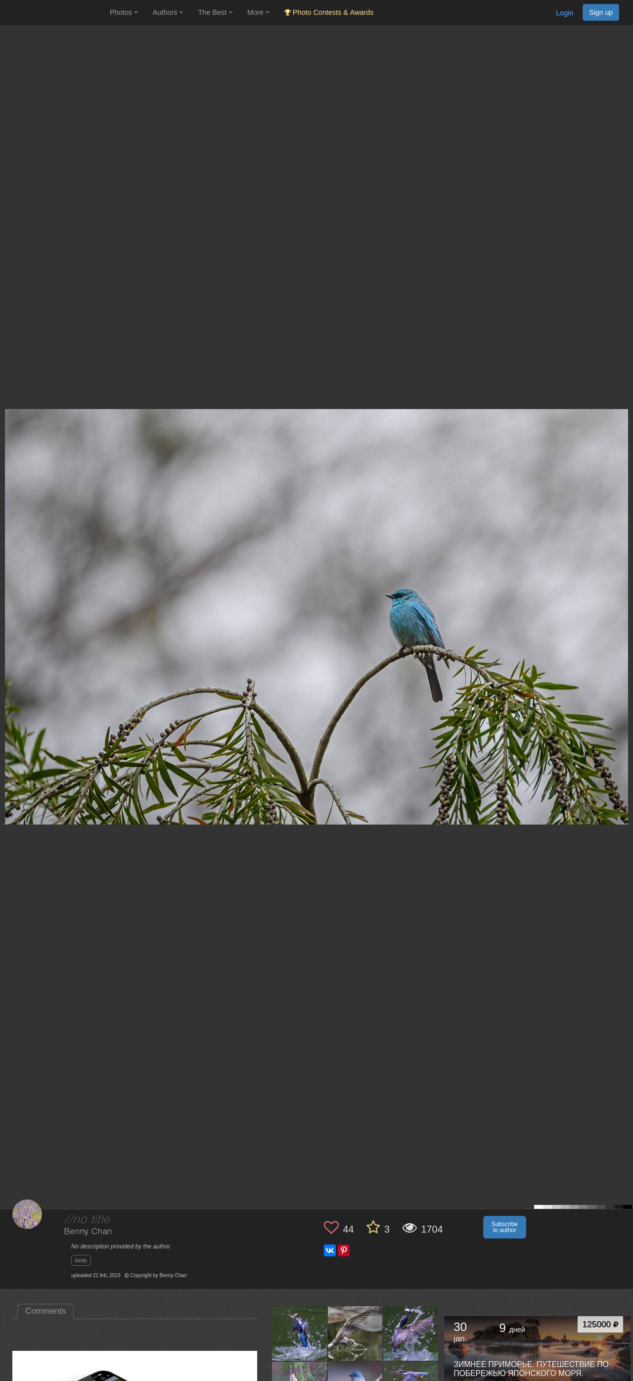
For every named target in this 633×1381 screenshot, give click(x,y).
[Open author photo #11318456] (355, 1333)
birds (81, 1260)
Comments (45, 1311)
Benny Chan (88, 1232)
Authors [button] (168, 12)
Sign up (601, 12)
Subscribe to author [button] (505, 1227)
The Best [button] (215, 12)
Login (564, 12)
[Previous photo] (9, 605)
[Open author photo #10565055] (411, 1333)
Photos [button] (124, 12)
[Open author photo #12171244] (299, 1333)
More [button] (258, 12)
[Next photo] (623, 605)
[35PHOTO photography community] (53, 12)
